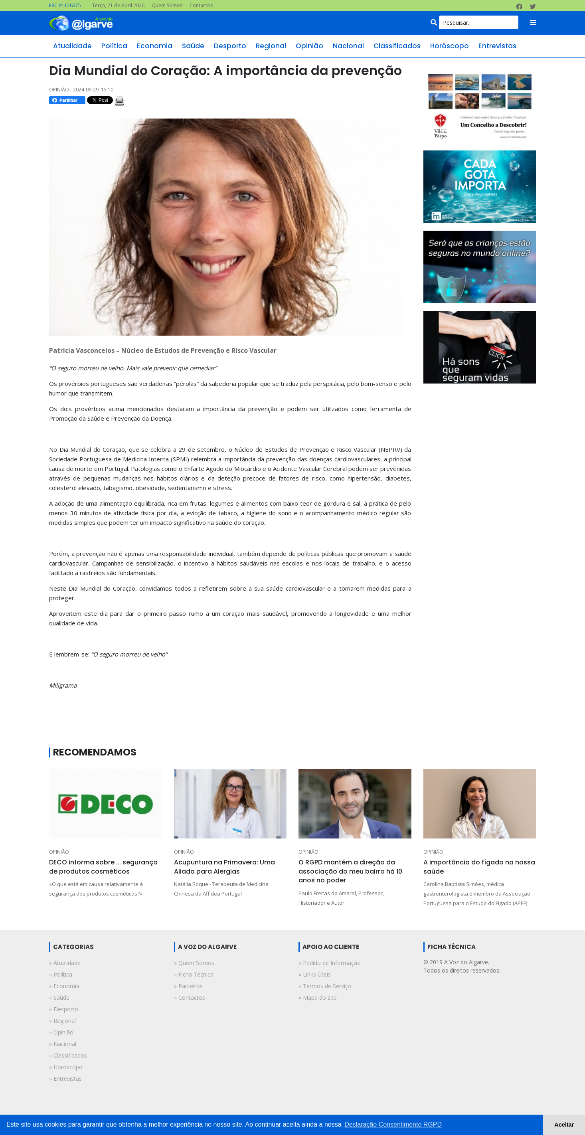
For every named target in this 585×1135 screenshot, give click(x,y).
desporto (230, 46)
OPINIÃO (59, 851)
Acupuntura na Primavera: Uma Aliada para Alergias (224, 867)
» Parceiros (188, 986)
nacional (348, 46)
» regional (62, 1020)
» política (60, 974)
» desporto (63, 1009)
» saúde (59, 997)
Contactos (201, 5)
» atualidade (65, 963)
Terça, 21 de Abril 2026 (118, 5)
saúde (193, 46)
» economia (64, 986)
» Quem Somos (194, 963)
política (114, 46)
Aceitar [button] (564, 1124)
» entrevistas (65, 1078)
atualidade (72, 46)
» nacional (62, 1044)
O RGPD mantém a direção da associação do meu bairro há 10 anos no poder (350, 871)
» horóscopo (66, 1067)
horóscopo (449, 46)
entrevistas (497, 46)
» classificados (68, 1055)
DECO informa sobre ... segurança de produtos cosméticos (103, 867)
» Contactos (189, 997)
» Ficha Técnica (193, 974)
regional (271, 46)
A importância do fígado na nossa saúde (479, 867)
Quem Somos (167, 5)
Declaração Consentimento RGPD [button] (393, 1124)
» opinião (61, 1032)
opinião (309, 46)
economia (154, 46)
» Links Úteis (314, 974)
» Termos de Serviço (325, 986)
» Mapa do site (317, 997)
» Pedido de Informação (329, 963)
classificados (397, 46)
